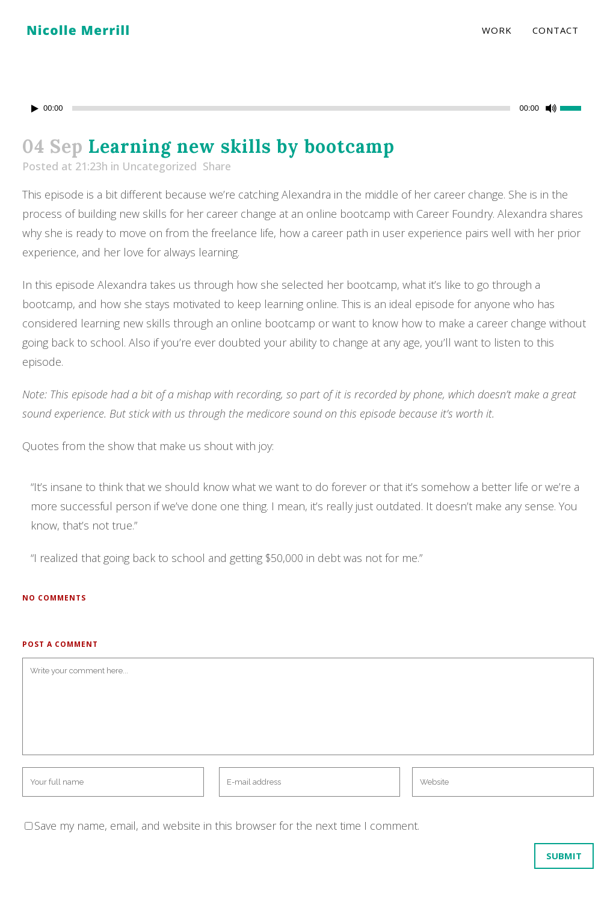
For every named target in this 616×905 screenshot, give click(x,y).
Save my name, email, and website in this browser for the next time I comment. (226, 825)
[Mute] (551, 108)
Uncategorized (159, 166)
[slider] (291, 108)
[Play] (34, 109)
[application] (308, 108)
